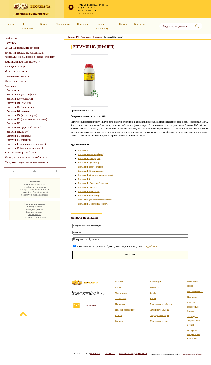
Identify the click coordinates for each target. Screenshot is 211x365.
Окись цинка (34, 214)
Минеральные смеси (16, 71)
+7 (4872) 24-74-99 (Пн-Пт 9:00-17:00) (87, 9)
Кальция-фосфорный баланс (20, 152)
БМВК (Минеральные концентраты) (25, 52)
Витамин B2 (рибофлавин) (21, 107)
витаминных (42, 189)
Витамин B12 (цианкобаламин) (24, 127)
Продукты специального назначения (25, 162)
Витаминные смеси (15, 76)
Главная (10, 24)
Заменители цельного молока (21, 61)
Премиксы (10, 43)
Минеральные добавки (161, 304)
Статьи (123, 24)
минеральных (27, 189)
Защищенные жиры (15, 66)
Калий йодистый (34, 211)
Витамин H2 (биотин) (19, 140)
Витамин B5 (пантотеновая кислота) (27, 119)
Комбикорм (11, 38)
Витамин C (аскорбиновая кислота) (26, 144)
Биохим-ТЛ (95, 353)
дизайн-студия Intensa (192, 354)
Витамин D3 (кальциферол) (22, 94)
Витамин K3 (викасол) (19, 135)
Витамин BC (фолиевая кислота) (25, 148)
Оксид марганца (34, 209)
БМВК (153, 298)
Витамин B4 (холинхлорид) (22, 115)
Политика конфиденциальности (133, 353)
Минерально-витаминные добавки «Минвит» (30, 56)
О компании (121, 293)
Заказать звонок (85, 13)
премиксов (40, 186)
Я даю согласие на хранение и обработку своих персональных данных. (115, 246)
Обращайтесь (40, 194)
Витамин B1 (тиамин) (19, 102)
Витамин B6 (13, 123)
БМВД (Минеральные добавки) (22, 47)
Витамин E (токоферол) (20, 98)
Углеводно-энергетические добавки (24, 157)
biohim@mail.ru (92, 305)
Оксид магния (34, 206)
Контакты (139, 24)
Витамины (192, 297)
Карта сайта (110, 353)
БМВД (153, 293)
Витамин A (13, 90)
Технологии (63, 24)
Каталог (44, 24)
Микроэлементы (14, 81)
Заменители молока (159, 309)
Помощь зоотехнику (124, 309)
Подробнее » (151, 246)
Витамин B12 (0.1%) (18, 131)
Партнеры (82, 24)
